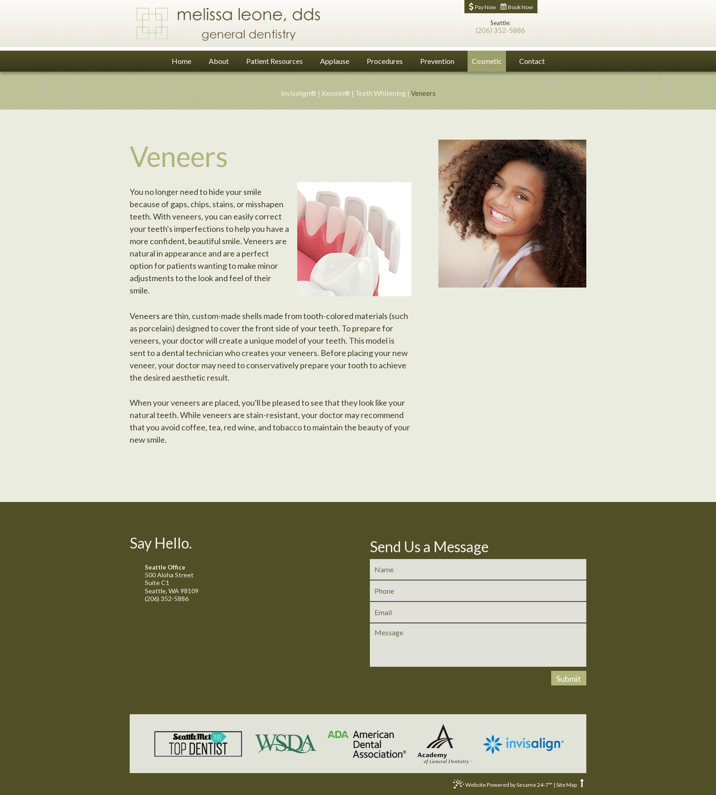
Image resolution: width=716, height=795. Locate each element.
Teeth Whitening (380, 93)
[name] (478, 569)
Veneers (423, 93)
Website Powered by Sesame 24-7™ (503, 786)
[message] (478, 645)
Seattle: (500, 23)
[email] (478, 612)
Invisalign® (298, 93)
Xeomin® (335, 93)
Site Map (566, 785)
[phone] (478, 591)
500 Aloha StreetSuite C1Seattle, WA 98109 (238, 580)
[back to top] (582, 785)
